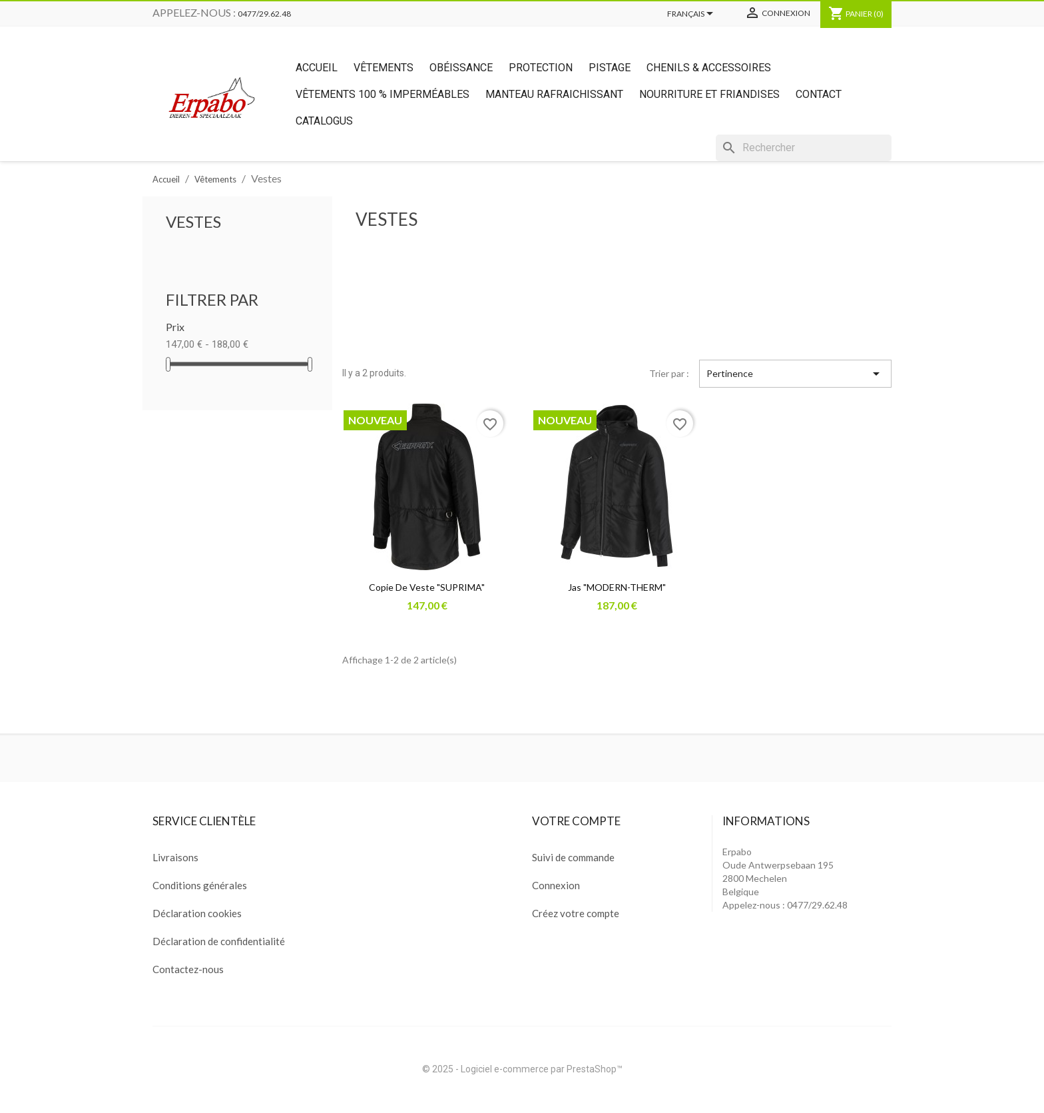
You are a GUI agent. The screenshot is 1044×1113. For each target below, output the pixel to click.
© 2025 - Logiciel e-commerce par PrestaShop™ (522, 1069)
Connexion (556, 885)
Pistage (610, 67)
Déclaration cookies (197, 913)
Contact (819, 94)
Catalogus (324, 121)
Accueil (317, 67)
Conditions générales (199, 885)
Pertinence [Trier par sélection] (795, 374)
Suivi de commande (573, 857)
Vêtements (383, 67)
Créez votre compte (575, 913)
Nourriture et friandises (709, 94)
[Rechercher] (804, 148)
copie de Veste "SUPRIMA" (427, 587)
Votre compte (576, 821)
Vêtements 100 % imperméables (382, 94)
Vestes (193, 221)
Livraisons (175, 857)
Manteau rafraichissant (554, 94)
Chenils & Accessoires (709, 67)
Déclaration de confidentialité (218, 941)
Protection (541, 67)
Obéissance (461, 67)
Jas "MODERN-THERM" (617, 587)
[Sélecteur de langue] (692, 15)
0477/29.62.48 (264, 14)
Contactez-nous (188, 969)
